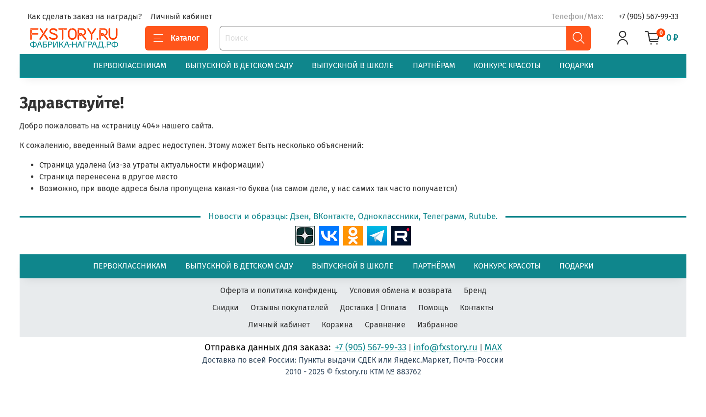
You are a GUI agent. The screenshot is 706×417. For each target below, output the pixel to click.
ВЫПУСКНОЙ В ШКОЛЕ (353, 65)
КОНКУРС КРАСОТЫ (507, 65)
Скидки (225, 307)
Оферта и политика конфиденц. (279, 290)
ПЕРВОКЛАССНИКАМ (129, 65)
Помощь (433, 307)
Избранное (437, 324)
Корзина (337, 324)
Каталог (176, 38)
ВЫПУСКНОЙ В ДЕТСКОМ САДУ (239, 65)
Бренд (475, 290)
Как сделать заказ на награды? (84, 16)
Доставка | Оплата (373, 307)
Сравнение (385, 324)
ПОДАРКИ (576, 65)
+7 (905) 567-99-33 (648, 16)
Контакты (477, 307)
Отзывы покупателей (289, 307)
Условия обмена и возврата (401, 290)
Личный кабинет (181, 16)
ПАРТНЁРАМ (434, 65)
